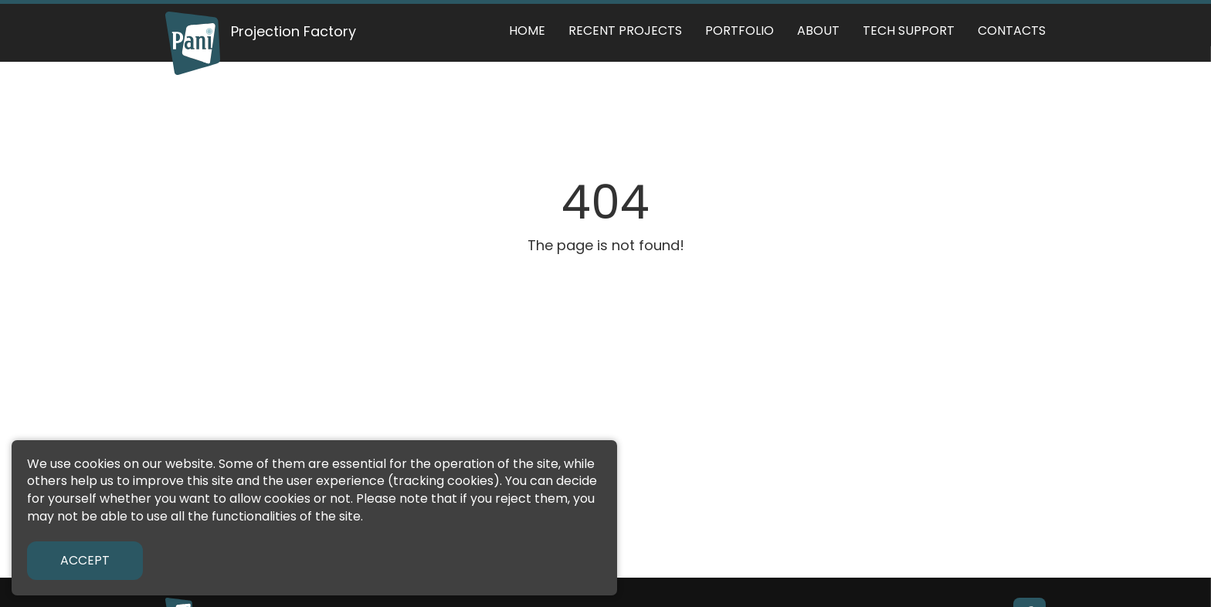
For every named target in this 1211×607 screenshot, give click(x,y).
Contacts (1012, 30)
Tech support (909, 30)
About (818, 30)
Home (527, 30)
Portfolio (739, 30)
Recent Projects (625, 30)
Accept (85, 560)
